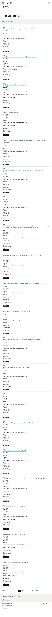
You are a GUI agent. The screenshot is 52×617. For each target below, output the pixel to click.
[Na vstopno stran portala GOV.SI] (9, 5)
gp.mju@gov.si (6, 608)
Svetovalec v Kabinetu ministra (10, 112)
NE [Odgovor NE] (8, 599)
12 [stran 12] (16, 590)
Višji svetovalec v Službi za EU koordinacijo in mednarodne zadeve (19, 395)
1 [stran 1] (7, 590)
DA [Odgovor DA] (3, 599)
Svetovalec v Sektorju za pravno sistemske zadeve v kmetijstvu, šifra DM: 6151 (22, 198)
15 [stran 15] (25, 590)
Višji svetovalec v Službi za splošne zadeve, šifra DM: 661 (16, 311)
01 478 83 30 (5, 607)
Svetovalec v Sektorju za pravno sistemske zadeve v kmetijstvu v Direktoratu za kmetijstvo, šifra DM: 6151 (25, 141)
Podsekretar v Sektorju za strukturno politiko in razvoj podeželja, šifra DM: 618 (22, 255)
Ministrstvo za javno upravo (7, 605)
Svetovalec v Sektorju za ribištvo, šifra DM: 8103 (14, 451)
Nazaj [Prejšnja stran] (3, 590)
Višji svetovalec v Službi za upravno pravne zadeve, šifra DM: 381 (18, 29)
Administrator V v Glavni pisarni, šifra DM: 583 (14, 506)
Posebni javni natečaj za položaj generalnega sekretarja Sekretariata (20, 57)
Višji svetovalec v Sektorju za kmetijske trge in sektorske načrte (18, 423)
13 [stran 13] (19, 590)
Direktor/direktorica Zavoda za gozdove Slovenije (15, 85)
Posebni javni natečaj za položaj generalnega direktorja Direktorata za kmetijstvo (23, 170)
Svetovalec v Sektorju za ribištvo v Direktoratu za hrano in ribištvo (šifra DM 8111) (22, 339)
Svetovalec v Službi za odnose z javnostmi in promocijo (16, 367)
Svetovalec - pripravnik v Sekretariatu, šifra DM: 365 (15, 562)
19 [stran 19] (32, 590)
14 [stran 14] (22, 590)
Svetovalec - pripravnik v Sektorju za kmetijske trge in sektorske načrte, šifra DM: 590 (24, 283)
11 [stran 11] (13, 590)
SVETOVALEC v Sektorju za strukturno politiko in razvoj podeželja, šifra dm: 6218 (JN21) (24, 479)
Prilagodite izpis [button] (7, 21)
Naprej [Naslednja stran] (36, 590)
